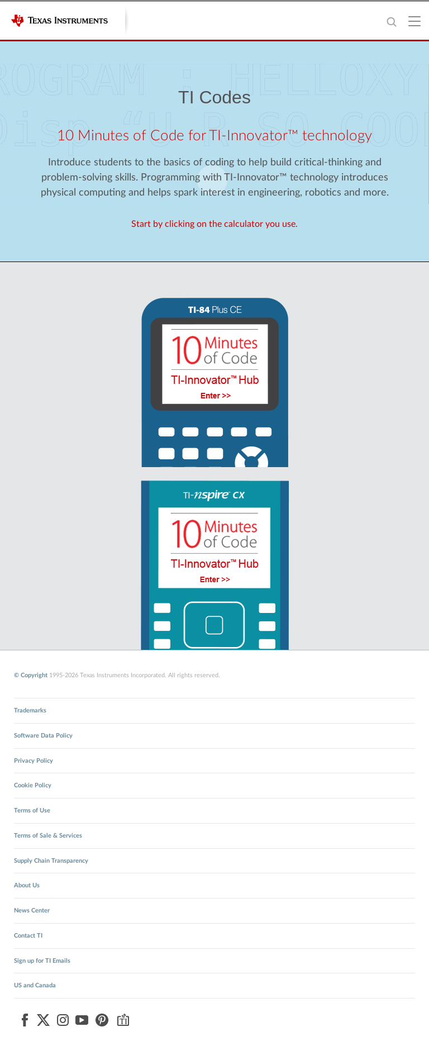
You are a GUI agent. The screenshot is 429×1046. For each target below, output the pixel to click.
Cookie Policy (32, 785)
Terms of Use (32, 810)
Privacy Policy (33, 761)
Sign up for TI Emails (42, 961)
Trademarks (30, 710)
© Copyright (30, 675)
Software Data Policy (43, 736)
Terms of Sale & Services (48, 836)
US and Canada (35, 985)
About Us (27, 885)
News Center (32, 910)
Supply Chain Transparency (51, 861)
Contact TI (28, 936)
